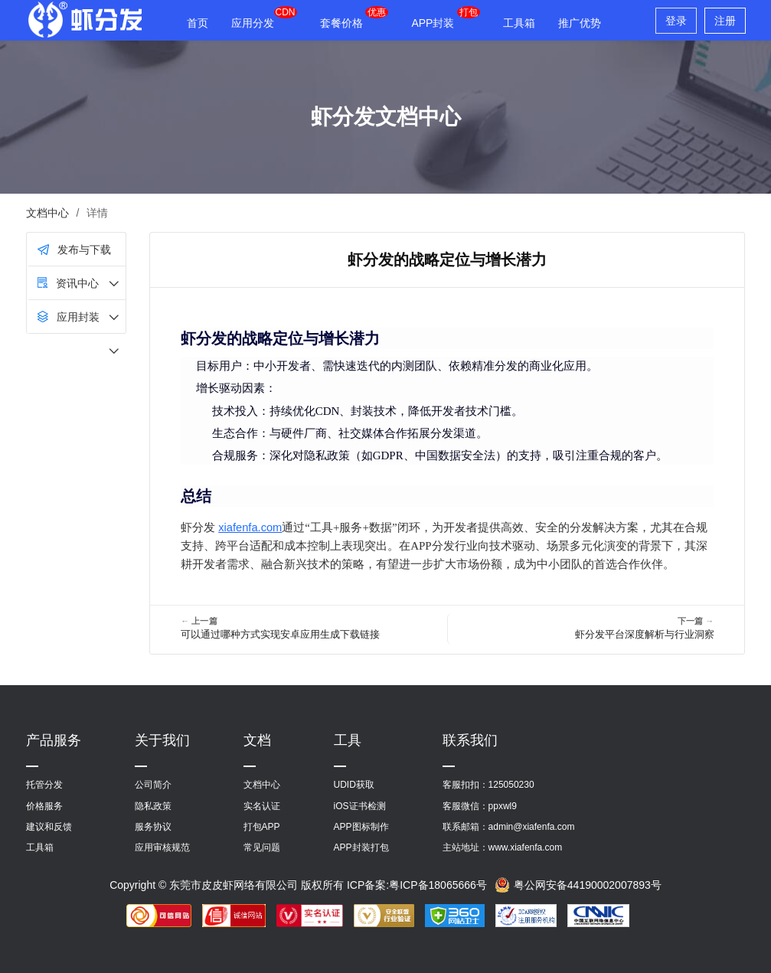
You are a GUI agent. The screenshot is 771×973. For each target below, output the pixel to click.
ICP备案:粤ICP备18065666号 (417, 885)
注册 (725, 21)
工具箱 (519, 23)
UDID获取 (354, 784)
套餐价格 (341, 23)
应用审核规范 (162, 847)
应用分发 (252, 23)
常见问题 (261, 847)
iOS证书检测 (360, 806)
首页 (197, 23)
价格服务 (44, 806)
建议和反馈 (49, 826)
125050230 (511, 784)
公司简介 (153, 784)
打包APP (261, 826)
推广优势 (579, 23)
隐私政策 (153, 806)
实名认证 (261, 806)
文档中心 (47, 213)
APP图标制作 (361, 826)
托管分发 (44, 784)
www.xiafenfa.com (525, 847)
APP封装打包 (361, 847)
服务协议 (153, 826)
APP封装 (432, 23)
